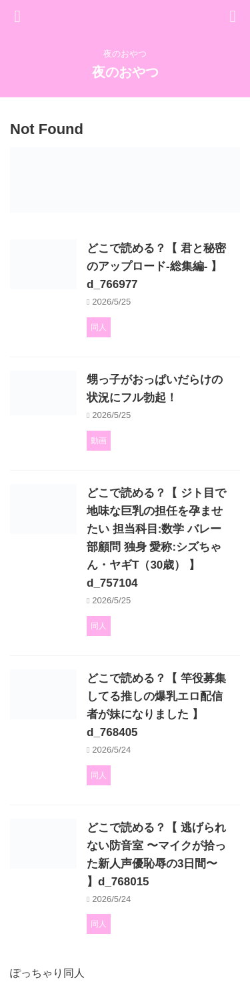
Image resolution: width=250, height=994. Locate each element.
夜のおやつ (125, 72)
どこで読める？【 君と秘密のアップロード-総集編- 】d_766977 (156, 266)
